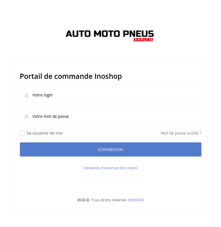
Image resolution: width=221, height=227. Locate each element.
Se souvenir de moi (41, 133)
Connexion (110, 149)
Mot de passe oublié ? (181, 133)
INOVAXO (136, 199)
